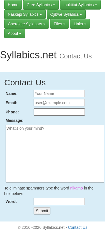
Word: (11, 201)
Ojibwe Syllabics (66, 14)
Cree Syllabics (41, 5)
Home (13, 5)
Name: (12, 93)
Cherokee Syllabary (26, 24)
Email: (11, 102)
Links (80, 24)
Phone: (12, 112)
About (14, 33)
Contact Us (77, 227)
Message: (15, 120)
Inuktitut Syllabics (80, 5)
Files (59, 24)
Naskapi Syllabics (25, 14)
